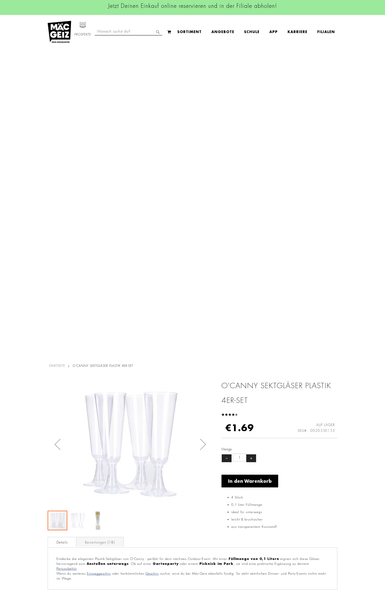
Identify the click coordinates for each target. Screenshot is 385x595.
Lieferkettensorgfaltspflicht (115, 538)
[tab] (62, 231)
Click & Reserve (57, 510)
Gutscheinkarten (58, 538)
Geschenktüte (84, 374)
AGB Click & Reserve (110, 479)
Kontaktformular (246, 517)
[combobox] (297, 32)
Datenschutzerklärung (309, 522)
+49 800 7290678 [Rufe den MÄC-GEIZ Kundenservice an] (244, 487)
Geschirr (152, 262)
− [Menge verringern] (226, 147)
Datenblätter (104, 552)
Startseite (57, 54)
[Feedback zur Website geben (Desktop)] (254, 566)
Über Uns (52, 486)
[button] (57, 133)
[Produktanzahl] (239, 146)
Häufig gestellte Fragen (253, 534)
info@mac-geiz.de (247, 509)
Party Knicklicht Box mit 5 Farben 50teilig (228, 377)
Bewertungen (100, 231)
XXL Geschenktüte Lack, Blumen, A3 (156, 377)
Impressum (102, 486)
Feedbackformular (247, 525)
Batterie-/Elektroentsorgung (116, 545)
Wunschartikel (56, 531)
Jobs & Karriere (57, 479)
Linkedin (169, 495)
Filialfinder (54, 472)
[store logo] (59, 32)
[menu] (158, 32)
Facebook (170, 473)
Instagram (171, 484)
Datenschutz (103, 472)
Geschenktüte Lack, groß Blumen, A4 (301, 377)
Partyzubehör (66, 257)
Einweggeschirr (99, 262)
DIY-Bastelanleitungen (62, 545)
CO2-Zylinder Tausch (62, 517)
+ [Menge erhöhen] (251, 147)
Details (62, 231)
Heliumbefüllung (58, 524)
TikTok (168, 506)
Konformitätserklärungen (113, 558)
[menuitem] (92, 32)
